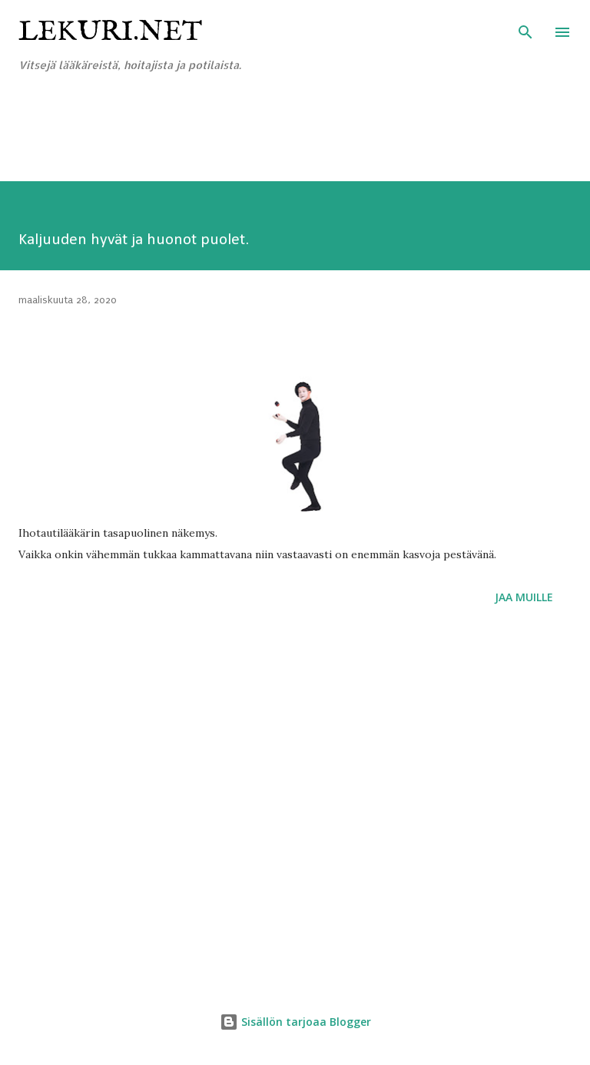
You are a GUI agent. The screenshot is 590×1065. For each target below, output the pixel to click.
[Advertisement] (279, 143)
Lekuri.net (110, 32)
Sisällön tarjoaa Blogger (295, 1021)
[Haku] (525, 27)
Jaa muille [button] (524, 597)
